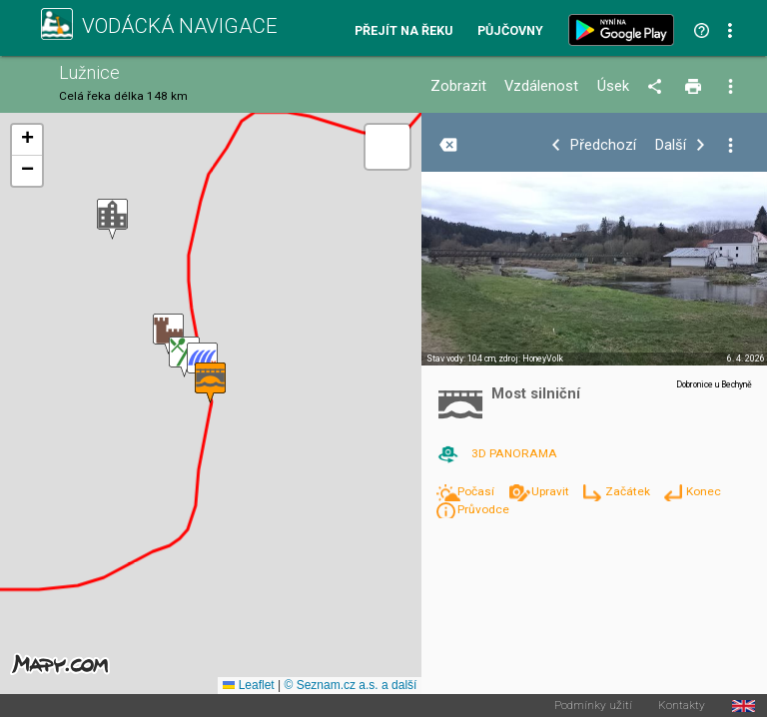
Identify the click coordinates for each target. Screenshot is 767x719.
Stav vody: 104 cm (460, 358)
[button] (112, 219)
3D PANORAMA (514, 453)
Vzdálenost (541, 86)
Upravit (551, 491)
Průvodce (483, 509)
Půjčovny (510, 31)
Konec (703, 491)
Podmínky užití (593, 706)
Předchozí (603, 145)
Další (670, 145)
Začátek (629, 491)
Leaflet (248, 685)
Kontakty (681, 706)
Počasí (477, 491)
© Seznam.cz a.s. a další (350, 685)
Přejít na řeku (403, 31)
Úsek (613, 86)
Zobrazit (458, 86)
